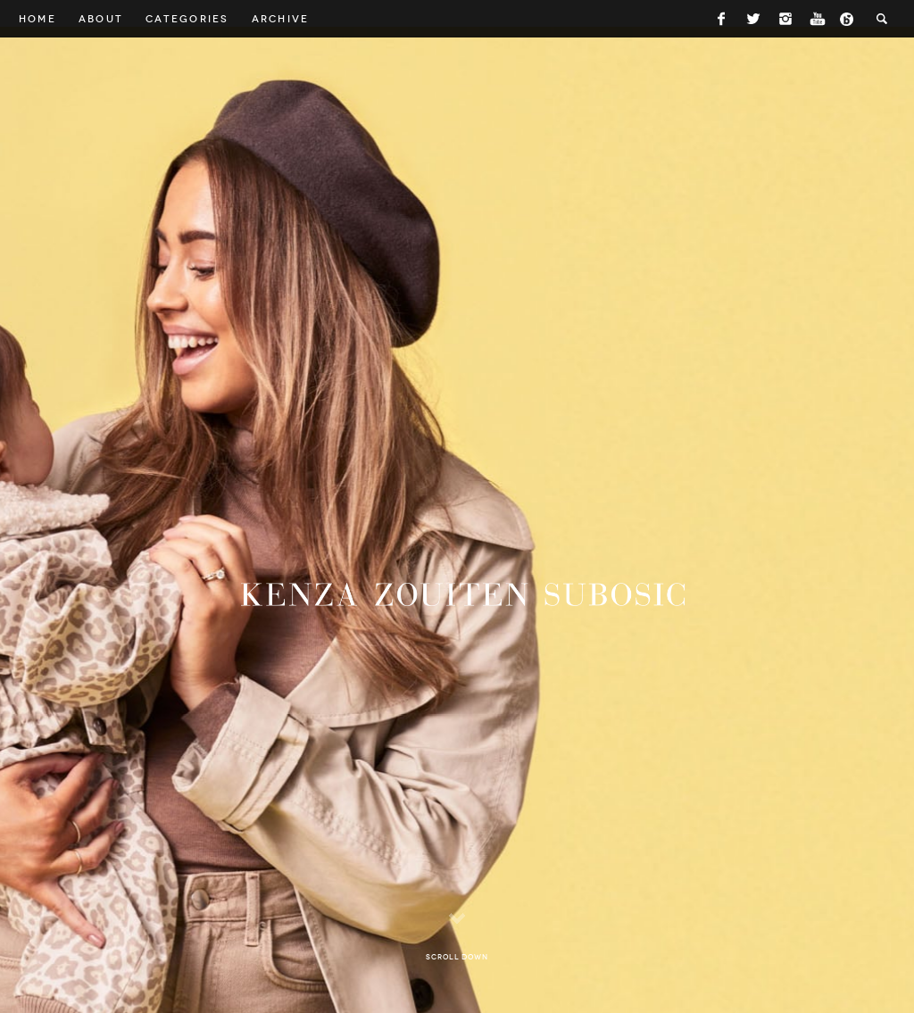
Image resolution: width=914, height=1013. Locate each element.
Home (37, 18)
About (101, 18)
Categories (186, 18)
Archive (281, 18)
